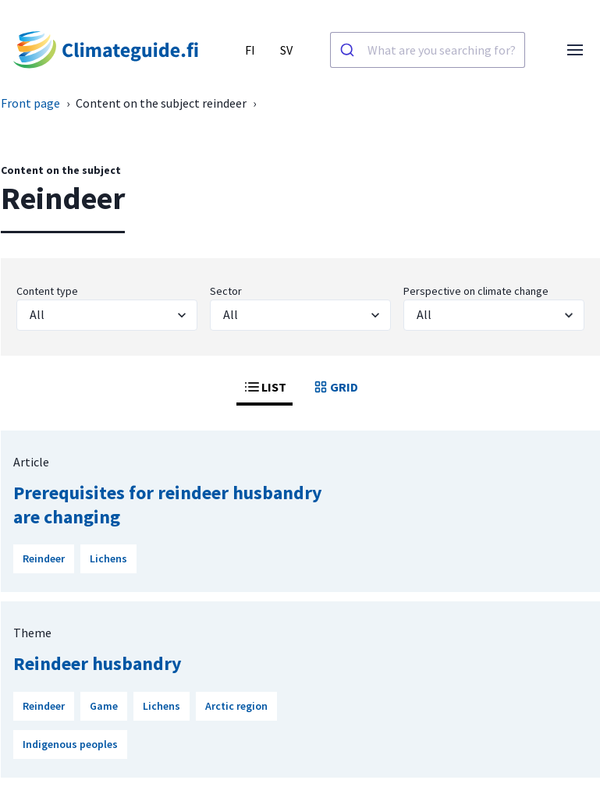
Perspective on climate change (476, 291)
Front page (30, 103)
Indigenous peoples (70, 744)
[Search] (349, 50)
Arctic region (236, 706)
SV (286, 50)
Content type (47, 291)
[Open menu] (575, 50)
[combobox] (427, 50)
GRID (334, 387)
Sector (226, 291)
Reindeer (44, 558)
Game (104, 706)
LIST (264, 387)
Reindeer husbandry (97, 663)
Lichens (108, 558)
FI (250, 50)
